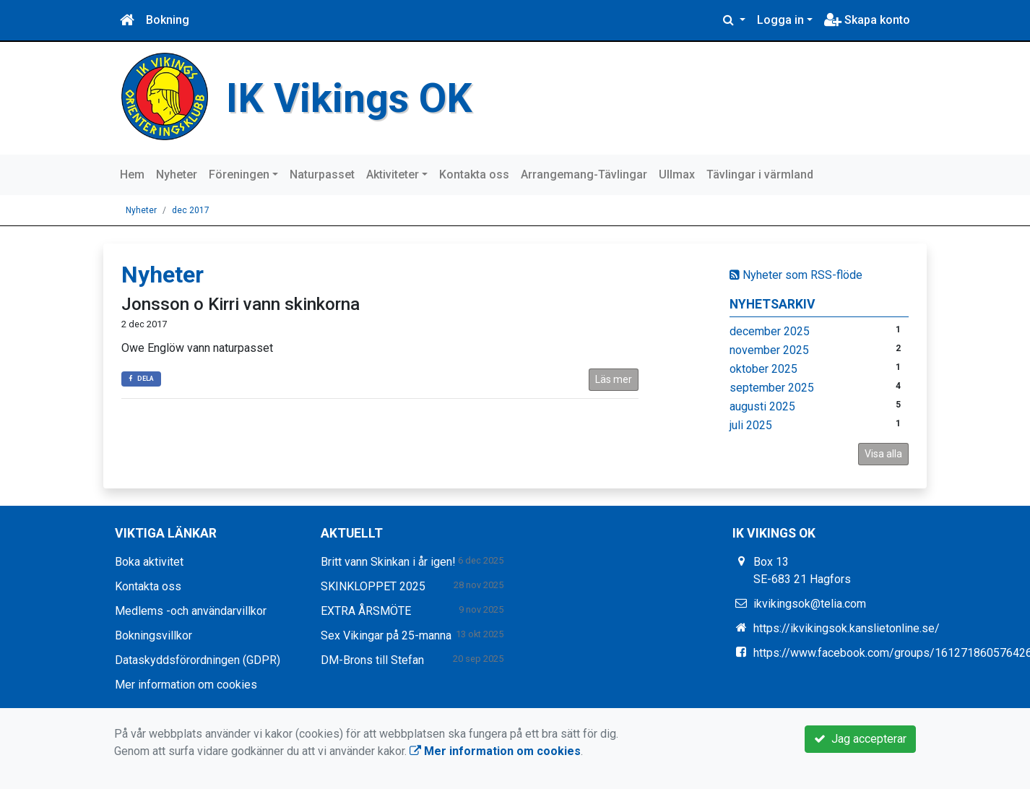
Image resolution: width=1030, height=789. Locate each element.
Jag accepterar (860, 739)
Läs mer (613, 379)
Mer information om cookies (186, 684)
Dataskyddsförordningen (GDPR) (197, 660)
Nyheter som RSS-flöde (796, 275)
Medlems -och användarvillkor (191, 611)
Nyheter (176, 174)
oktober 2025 (763, 369)
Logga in (780, 20)
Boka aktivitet (149, 562)
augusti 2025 (762, 406)
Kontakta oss (474, 174)
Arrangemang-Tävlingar (584, 174)
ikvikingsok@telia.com (809, 604)
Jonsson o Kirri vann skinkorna (240, 304)
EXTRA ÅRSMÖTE (366, 611)
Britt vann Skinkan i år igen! (388, 562)
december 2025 (770, 331)
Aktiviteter (392, 174)
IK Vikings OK (351, 98)
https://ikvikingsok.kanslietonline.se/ (846, 628)
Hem (132, 174)
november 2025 (769, 350)
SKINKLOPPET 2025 (373, 586)
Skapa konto (867, 20)
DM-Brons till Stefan (372, 660)
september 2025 (772, 387)
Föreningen (239, 174)
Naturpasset (322, 174)
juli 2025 (751, 425)
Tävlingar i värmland (759, 174)
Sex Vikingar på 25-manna (386, 635)
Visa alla (883, 454)
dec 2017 (190, 210)
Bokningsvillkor (153, 635)
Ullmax (677, 174)
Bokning (167, 20)
